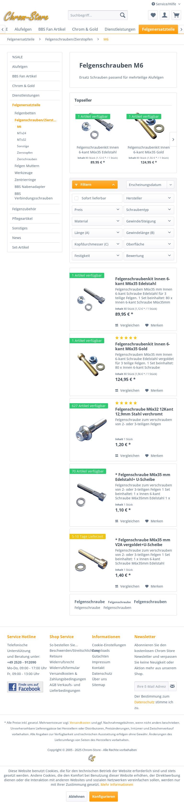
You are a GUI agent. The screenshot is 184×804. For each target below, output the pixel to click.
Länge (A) (82, 232)
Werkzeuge (24, 172)
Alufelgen (20, 66)
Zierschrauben (27, 159)
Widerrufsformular (65, 667)
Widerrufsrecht (62, 662)
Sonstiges (20, 228)
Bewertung (135, 255)
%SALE (17, 57)
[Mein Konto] (164, 15)
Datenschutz (102, 673)
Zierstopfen (25, 153)
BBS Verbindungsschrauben (34, 195)
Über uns (99, 679)
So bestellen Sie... (64, 645)
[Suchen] (123, 15)
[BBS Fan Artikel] (52, 29)
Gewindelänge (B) (140, 232)
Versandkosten (80, 723)
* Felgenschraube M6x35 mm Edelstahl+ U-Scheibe (142, 477)
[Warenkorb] (176, 15)
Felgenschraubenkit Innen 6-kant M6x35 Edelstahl (98, 149)
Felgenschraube (90, 601)
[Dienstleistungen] (120, 29)
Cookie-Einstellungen (109, 645)
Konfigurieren (103, 796)
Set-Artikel (20, 247)
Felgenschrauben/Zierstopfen (37, 120)
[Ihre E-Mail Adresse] (151, 686)
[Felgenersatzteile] (158, 29)
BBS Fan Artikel (24, 76)
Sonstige (23, 146)
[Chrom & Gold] (85, 29)
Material (81, 221)
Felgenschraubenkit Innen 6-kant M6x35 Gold (149, 149)
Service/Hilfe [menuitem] (164, 4)
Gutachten (100, 656)
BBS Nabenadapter (30, 186)
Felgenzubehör (24, 209)
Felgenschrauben (150, 601)
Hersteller (134, 198)
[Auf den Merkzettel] (154, 325)
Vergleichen (127, 325)
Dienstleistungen (26, 95)
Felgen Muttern (27, 165)
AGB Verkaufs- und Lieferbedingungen (65, 687)
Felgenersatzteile (26, 105)
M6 (19, 127)
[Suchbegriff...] (98, 15)
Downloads (101, 650)
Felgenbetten (25, 113)
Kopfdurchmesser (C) (91, 244)
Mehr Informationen (117, 784)
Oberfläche (135, 244)
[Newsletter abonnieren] (172, 686)
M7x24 (21, 133)
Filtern (83, 184)
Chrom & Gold (23, 85)
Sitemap (98, 684)
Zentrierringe (25, 179)
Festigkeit (82, 255)
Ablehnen (77, 796)
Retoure (56, 656)
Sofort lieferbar (94, 198)
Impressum (101, 662)
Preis (79, 209)
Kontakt (98, 667)
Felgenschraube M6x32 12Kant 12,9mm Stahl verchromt (144, 411)
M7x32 (21, 140)
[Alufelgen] (23, 29)
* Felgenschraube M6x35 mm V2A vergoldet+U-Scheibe (142, 542)
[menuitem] (98, 15)
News (16, 237)
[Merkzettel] (153, 15)
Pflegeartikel (22, 218)
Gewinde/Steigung (141, 221)
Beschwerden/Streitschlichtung (70, 650)
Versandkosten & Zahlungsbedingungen (68, 676)
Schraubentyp (137, 209)
